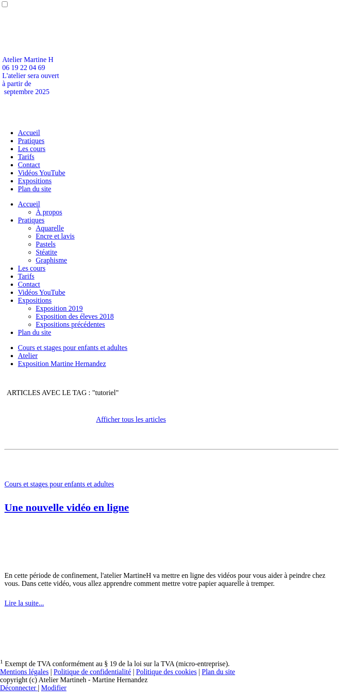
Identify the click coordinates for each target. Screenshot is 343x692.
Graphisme (51, 260)
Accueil (29, 132)
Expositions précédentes (70, 324)
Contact (29, 165)
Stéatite (46, 252)
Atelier (28, 355)
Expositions (35, 181)
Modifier (54, 688)
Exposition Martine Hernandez (62, 363)
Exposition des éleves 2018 (75, 316)
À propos (49, 212)
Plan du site (34, 189)
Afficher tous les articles (131, 419)
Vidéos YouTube (41, 173)
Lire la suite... (24, 603)
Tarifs (26, 157)
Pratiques (31, 140)
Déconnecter (19, 688)
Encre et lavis (55, 236)
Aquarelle (50, 228)
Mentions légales (24, 672)
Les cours (32, 148)
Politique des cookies (166, 672)
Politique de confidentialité (92, 672)
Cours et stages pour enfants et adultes (72, 347)
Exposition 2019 (59, 308)
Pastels (45, 244)
